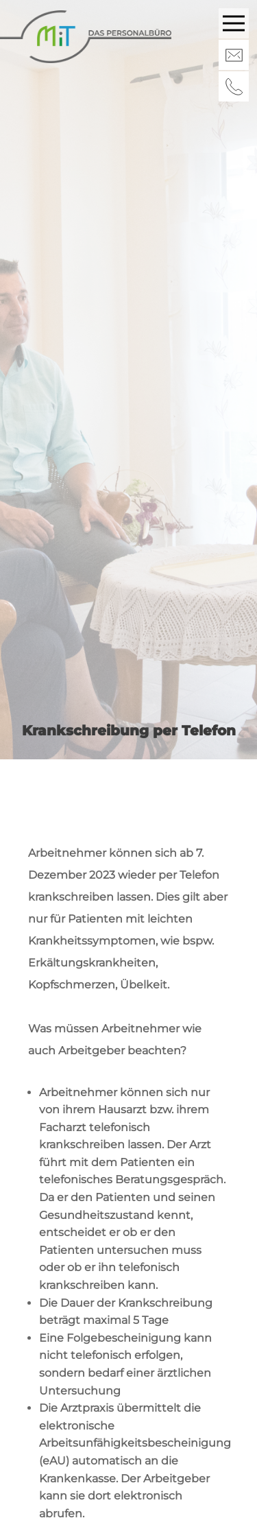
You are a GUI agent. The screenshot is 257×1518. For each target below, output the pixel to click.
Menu (236, 16)
